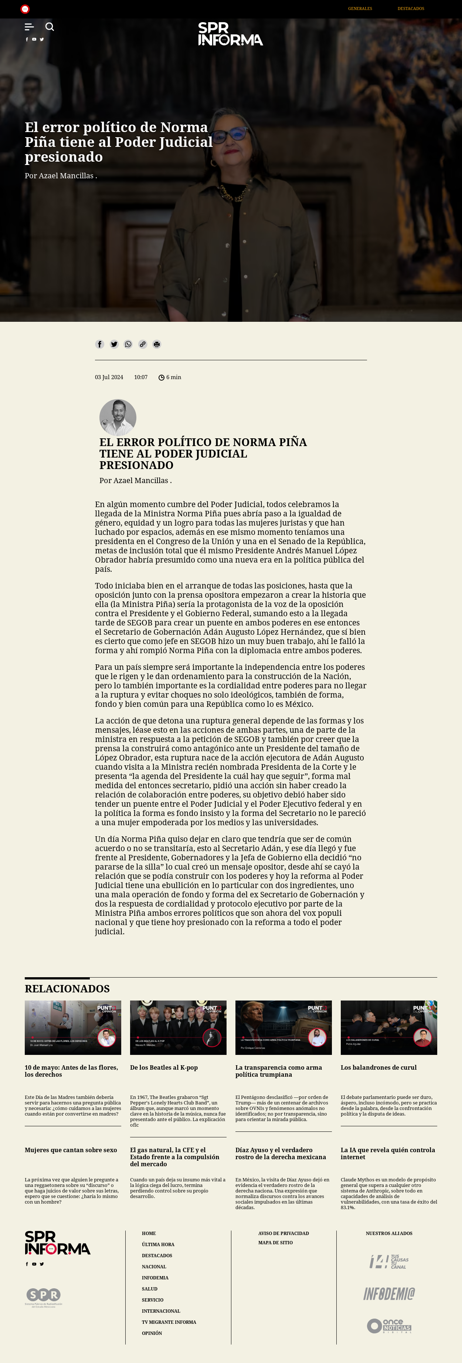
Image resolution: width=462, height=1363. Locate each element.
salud (149, 1289)
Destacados (419, 8)
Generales (369, 8)
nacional (154, 1267)
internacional (161, 1311)
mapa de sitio (275, 1243)
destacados (157, 1255)
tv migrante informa (169, 1322)
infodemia (155, 1278)
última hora (158, 1244)
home (149, 1233)
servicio (152, 1300)
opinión (152, 1333)
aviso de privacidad (283, 1234)
